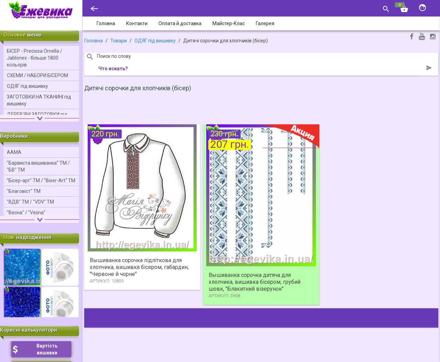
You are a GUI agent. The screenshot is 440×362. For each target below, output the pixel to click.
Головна (93, 40)
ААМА (14, 152)
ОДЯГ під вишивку (27, 86)
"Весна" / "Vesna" (26, 212)
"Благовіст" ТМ (24, 191)
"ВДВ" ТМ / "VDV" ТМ (30, 202)
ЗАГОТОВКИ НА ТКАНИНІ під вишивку (39, 100)
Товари (118, 40)
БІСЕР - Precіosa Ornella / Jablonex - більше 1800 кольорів (34, 58)
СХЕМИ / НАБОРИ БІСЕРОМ (37, 75)
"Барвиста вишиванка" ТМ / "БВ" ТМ (38, 166)
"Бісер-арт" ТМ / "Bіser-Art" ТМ (41, 180)
